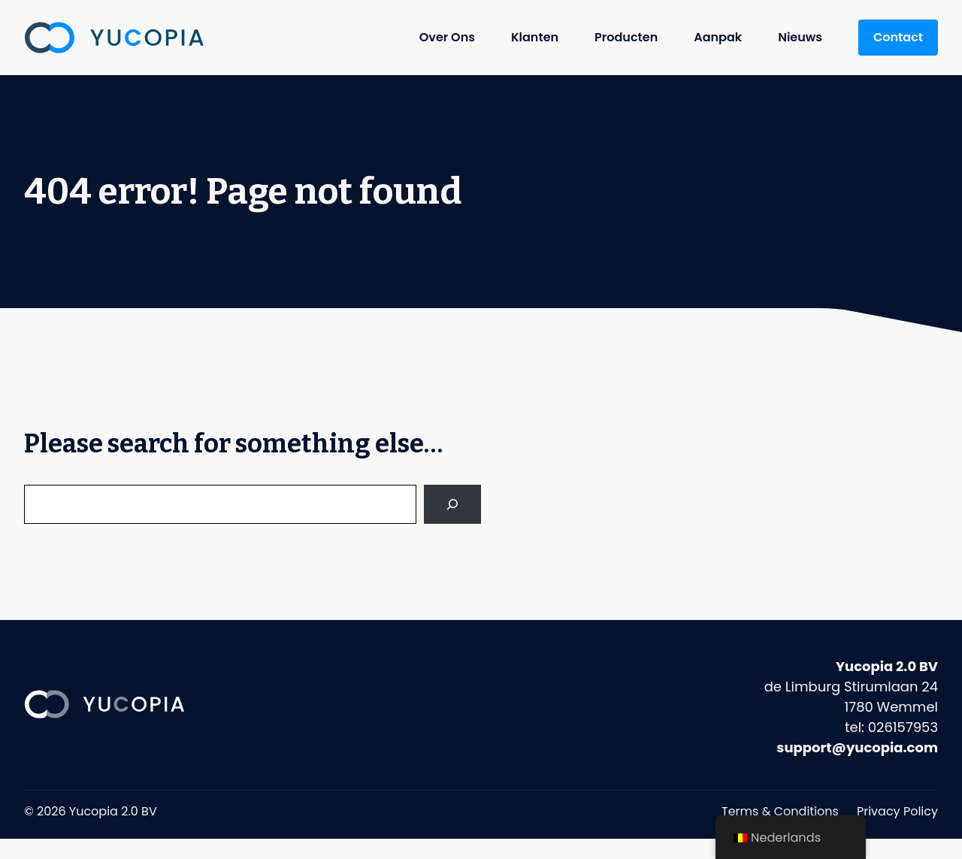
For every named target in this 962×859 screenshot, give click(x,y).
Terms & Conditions (780, 811)
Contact (898, 37)
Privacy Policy (897, 811)
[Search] (452, 504)
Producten (626, 37)
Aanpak (718, 37)
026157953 (903, 727)
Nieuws (800, 37)
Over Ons (447, 37)
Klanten (534, 37)
